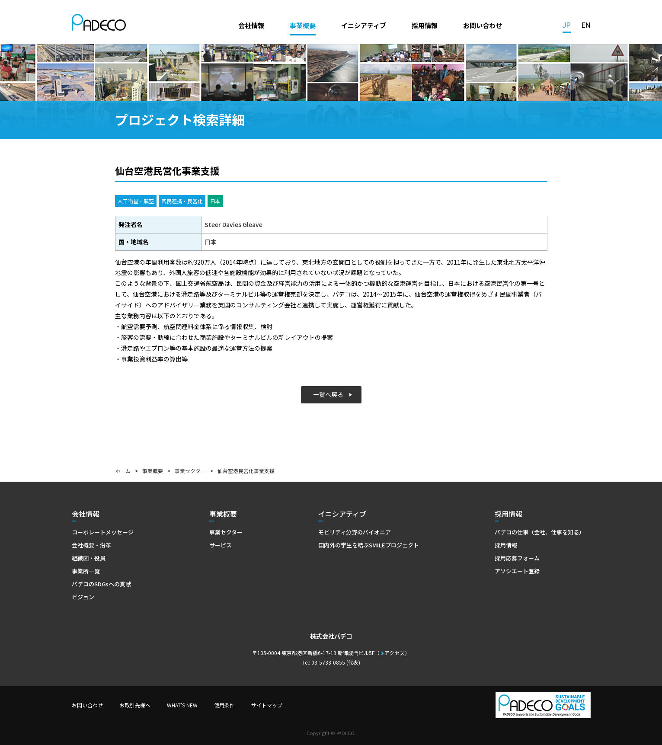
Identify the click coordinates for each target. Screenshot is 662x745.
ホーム (123, 470)
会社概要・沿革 (91, 545)
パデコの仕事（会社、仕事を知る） (540, 532)
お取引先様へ (134, 705)
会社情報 (251, 25)
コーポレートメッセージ (103, 532)
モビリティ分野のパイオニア (354, 532)
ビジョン (83, 597)
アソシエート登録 (517, 571)
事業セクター (190, 470)
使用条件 (224, 705)
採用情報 (425, 25)
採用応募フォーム (517, 558)
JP (567, 25)
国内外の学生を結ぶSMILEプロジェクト (368, 545)
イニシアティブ (363, 25)
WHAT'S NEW (182, 705)
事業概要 (303, 25)
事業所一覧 (86, 571)
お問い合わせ (482, 25)
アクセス (394, 652)
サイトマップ (266, 705)
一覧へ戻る (328, 394)
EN (586, 25)
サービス (220, 545)
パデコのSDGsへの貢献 (101, 584)
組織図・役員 (89, 558)
